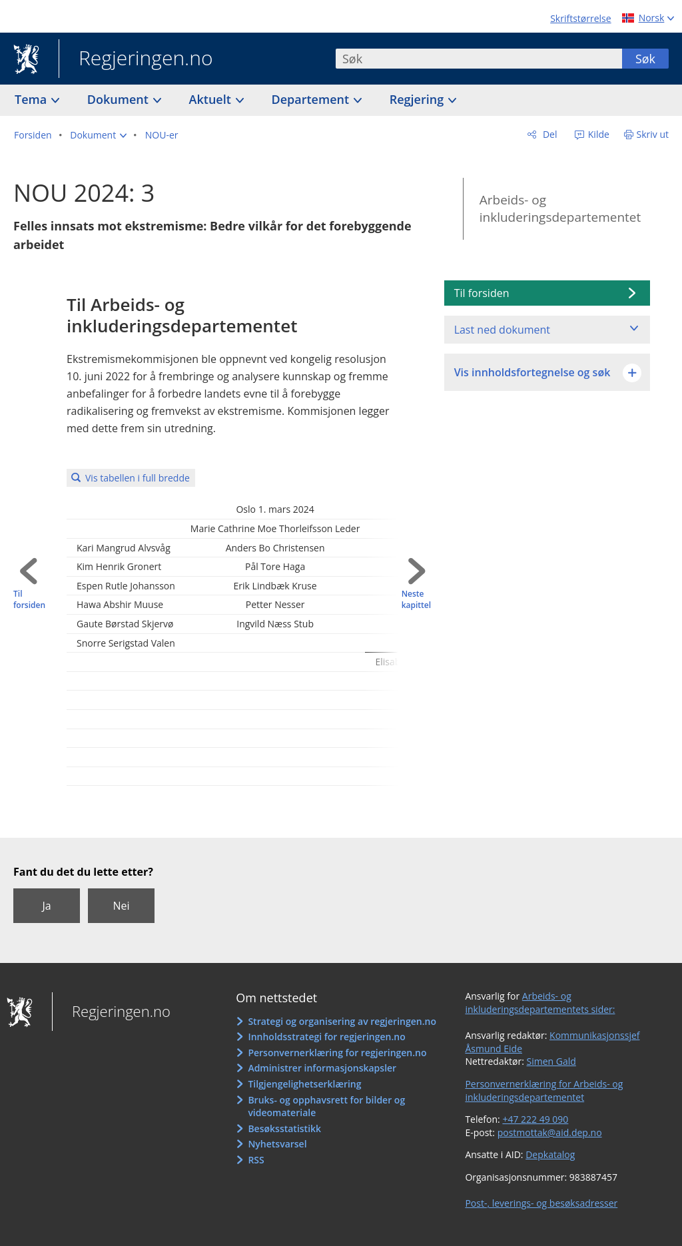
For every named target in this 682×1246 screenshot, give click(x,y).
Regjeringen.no (136, 59)
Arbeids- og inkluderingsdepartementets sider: (540, 1003)
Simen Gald (551, 1061)
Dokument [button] (119, 99)
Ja (46, 905)
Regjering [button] (418, 99)
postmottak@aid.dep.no (550, 1132)
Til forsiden (29, 600)
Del (548, 134)
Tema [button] (32, 99)
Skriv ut (653, 134)
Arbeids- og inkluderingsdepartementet (560, 208)
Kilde (597, 134)
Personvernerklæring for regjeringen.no (337, 1052)
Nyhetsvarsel (277, 1143)
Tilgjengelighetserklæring (304, 1084)
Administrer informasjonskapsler (322, 1068)
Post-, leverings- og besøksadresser (541, 1203)
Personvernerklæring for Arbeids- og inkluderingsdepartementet (544, 1090)
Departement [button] (312, 99)
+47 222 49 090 (535, 1119)
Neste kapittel (416, 600)
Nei (121, 905)
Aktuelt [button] (211, 99)
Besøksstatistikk (284, 1128)
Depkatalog (550, 1154)
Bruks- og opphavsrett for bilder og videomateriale (326, 1106)
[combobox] (479, 59)
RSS (256, 1159)
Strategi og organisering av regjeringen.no (342, 1021)
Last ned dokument (502, 329)
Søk (645, 59)
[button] (98, 135)
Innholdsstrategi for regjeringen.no (326, 1036)
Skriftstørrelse (580, 18)
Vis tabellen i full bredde (137, 477)
